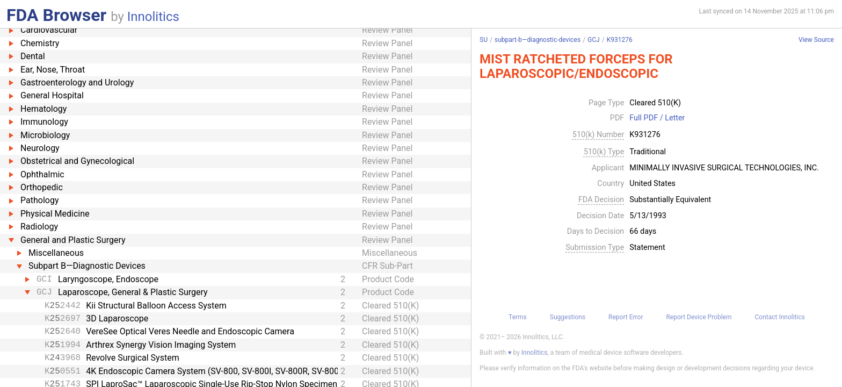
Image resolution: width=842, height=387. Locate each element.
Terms (518, 317)
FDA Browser (56, 15)
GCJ (593, 40)
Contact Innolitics (779, 317)
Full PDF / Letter (657, 118)
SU (484, 40)
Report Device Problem (698, 317)
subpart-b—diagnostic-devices (537, 40)
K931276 (620, 40)
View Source (816, 40)
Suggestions (567, 317)
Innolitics (153, 16)
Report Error (625, 317)
